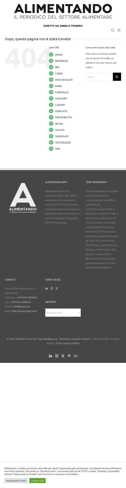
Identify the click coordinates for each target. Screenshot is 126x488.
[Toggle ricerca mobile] (112, 30)
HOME (59, 54)
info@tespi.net (21, 306)
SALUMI (59, 129)
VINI (57, 148)
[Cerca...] (99, 77)
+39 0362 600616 (20, 301)
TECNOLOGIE (63, 142)
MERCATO (61, 111)
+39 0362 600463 (27, 297)
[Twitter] (56, 288)
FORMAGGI (62, 92)
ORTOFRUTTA (63, 117)
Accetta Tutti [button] (37, 480)
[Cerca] (117, 77)
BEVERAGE (61, 60)
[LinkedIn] (46, 288)
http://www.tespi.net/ (24, 310)
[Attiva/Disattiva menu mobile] (119, 30)
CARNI (59, 73)
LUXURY (60, 104)
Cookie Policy (101, 338)
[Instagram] (51, 288)
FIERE (58, 86)
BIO (57, 67)
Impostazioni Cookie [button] (16, 480)
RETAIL (59, 123)
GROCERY (61, 98)
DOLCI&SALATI (64, 79)
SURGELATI (61, 136)
